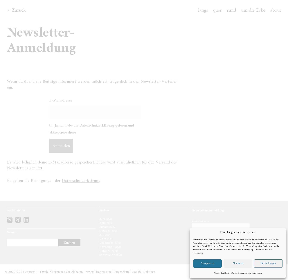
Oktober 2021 (108, 231)
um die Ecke (253, 10)
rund (231, 10)
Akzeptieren (207, 263)
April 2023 (106, 223)
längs (203, 10)
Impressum (257, 273)
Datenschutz (121, 272)
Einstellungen (268, 263)
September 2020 (110, 255)
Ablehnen (238, 263)
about (275, 10)
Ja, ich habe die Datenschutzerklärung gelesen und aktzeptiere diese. (91, 132)
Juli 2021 (105, 235)
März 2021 (106, 239)
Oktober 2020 (108, 251)
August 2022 (107, 226)
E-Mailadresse (60, 103)
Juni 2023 (105, 219)
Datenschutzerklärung (241, 273)
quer (217, 10)
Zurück (19, 10)
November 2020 (110, 247)
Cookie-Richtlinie (208, 250)
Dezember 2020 (110, 242)
